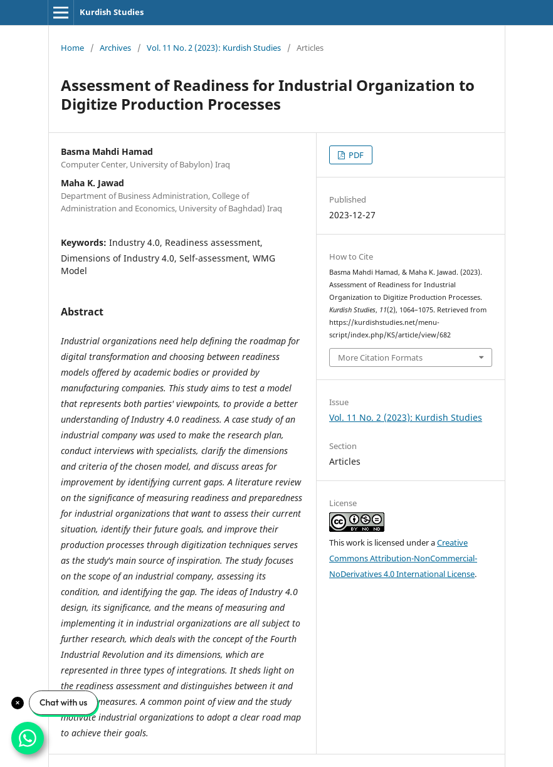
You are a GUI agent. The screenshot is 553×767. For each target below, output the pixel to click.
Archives (115, 47)
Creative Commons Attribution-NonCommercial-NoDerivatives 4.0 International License (403, 558)
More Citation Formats (380, 357)
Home (72, 47)
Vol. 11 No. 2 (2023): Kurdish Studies (214, 47)
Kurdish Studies (112, 12)
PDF (355, 155)
